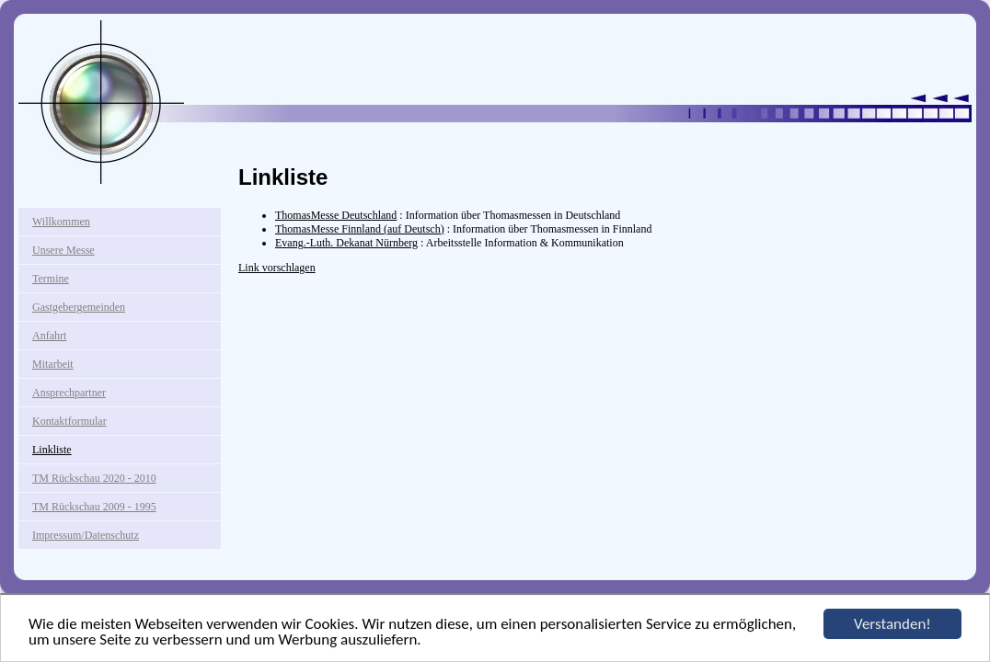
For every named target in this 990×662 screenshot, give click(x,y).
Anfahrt (49, 335)
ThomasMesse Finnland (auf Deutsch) (359, 229)
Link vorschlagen (277, 267)
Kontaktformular (69, 421)
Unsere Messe (63, 250)
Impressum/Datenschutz (85, 535)
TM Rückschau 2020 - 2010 (94, 478)
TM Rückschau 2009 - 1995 (94, 506)
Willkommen (61, 221)
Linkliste (52, 449)
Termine (50, 278)
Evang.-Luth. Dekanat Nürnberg (346, 242)
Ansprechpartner (69, 392)
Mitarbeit (53, 364)
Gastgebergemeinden (78, 307)
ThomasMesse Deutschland (336, 215)
